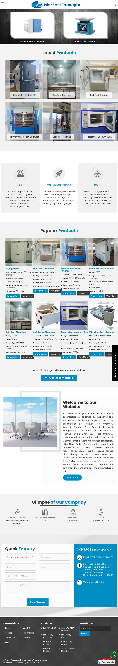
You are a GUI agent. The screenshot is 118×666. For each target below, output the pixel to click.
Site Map (26, 636)
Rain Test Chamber (62, 95)
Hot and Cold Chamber (101, 268)
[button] (94, 582)
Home (7, 627)
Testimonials (28, 631)
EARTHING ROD (49, 627)
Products (9, 631)
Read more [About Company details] (72, 477)
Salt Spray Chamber (44, 332)
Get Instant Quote (59, 378)
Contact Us (10, 636)
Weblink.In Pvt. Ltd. (35, 661)
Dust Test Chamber (99, 95)
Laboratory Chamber (48, 635)
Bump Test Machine (48, 641)
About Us (27, 627)
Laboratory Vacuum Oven (99, 136)
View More (27, 296)
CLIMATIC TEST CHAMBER (24, 95)
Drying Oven (12, 268)
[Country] (54, 567)
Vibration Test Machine (101, 332)
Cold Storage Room (67, 641)
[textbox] (20, 557)
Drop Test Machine (62, 136)
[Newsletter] (95, 627)
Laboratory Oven (66, 635)
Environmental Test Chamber (24, 136)
